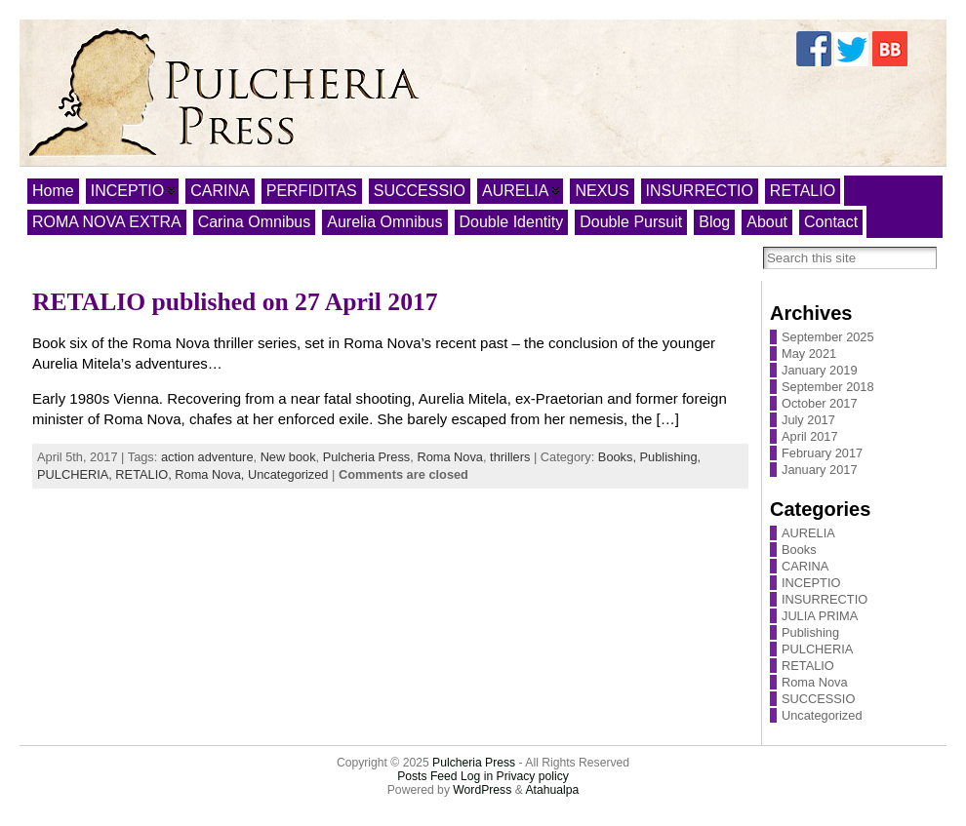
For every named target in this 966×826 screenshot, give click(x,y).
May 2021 (809, 353)
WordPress (482, 790)
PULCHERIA (817, 649)
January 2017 (820, 469)
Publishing (810, 632)
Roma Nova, (211, 474)
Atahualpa (552, 790)
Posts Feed (427, 776)
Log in (477, 776)
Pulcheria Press (367, 457)
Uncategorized (288, 474)
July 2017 (808, 420)
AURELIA (808, 533)
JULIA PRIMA (820, 616)
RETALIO (808, 665)
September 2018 (828, 386)
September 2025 (828, 337)
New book (288, 457)
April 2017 (810, 436)
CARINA (805, 566)
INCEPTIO (811, 582)
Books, (619, 457)
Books (799, 549)
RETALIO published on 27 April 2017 (235, 302)
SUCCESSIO (818, 698)
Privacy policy (533, 776)
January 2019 (820, 370)
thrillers (510, 457)
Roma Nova (450, 457)
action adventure (207, 457)
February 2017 (822, 453)
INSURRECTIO (824, 599)
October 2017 (820, 403)
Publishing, (671, 457)
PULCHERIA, (76, 474)
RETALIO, (145, 474)
